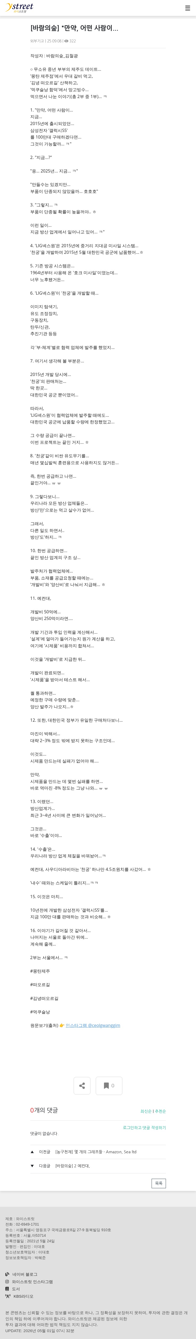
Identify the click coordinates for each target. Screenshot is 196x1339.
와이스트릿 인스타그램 (29, 1281)
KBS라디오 (19, 1296)
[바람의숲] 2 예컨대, (72, 1166)
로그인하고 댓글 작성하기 (144, 1128)
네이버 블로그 (21, 1274)
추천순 (160, 1111)
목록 (158, 1183)
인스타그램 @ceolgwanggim (93, 1025)
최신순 (146, 1111)
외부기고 (37, 41)
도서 (12, 1289)
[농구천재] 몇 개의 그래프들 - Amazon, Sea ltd (95, 1152)
